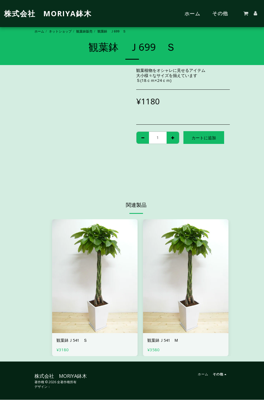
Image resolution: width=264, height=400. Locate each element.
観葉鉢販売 (84, 31)
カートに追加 (204, 137)
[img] (95, 276)
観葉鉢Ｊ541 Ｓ (72, 340)
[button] (245, 13)
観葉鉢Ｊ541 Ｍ (163, 340)
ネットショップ (60, 31)
